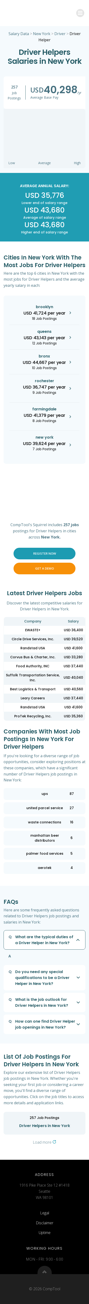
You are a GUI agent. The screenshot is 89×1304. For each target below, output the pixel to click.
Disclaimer (44, 1222)
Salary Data (19, 33)
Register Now (44, 553)
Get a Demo (44, 568)
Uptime (45, 1232)
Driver (60, 33)
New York (41, 33)
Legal (44, 1213)
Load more (44, 1142)
